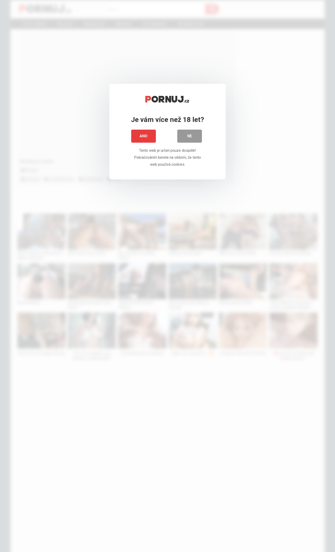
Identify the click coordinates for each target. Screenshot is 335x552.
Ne (189, 137)
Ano (143, 137)
